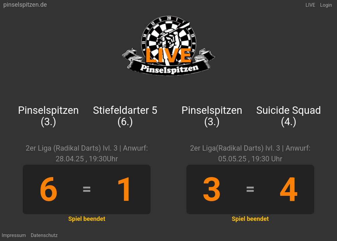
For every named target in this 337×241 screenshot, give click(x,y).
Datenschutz (44, 235)
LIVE (310, 5)
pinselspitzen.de (25, 4)
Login (326, 5)
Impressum (14, 235)
